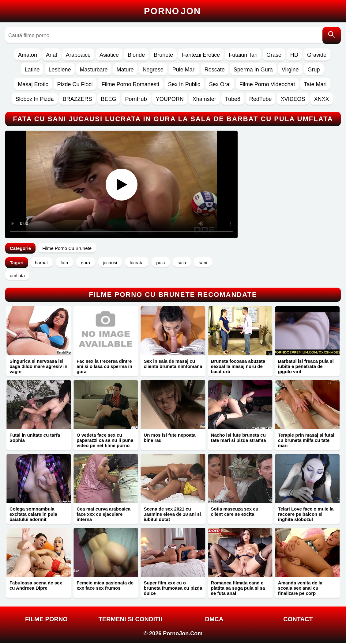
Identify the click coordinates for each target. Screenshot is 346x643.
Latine (31, 70)
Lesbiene (59, 70)
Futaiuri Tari (243, 55)
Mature (125, 70)
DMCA (214, 619)
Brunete (163, 55)
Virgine (290, 70)
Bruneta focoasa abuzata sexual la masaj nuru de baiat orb (238, 366)
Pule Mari (184, 70)
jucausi (110, 262)
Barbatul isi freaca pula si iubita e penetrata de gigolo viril (306, 366)
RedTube (260, 99)
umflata (17, 275)
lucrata (137, 262)
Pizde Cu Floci (75, 84)
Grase (273, 55)
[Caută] (331, 35)
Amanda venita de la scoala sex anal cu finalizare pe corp (300, 588)
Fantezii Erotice (201, 55)
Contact (298, 619)
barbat (41, 262)
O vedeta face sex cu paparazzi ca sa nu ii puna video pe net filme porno (105, 440)
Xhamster (204, 99)
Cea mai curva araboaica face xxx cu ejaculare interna (103, 514)
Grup (314, 70)
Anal (51, 55)
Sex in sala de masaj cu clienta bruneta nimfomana (173, 363)
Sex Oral (220, 84)
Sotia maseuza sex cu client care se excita (234, 511)
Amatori (27, 55)
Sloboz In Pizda (34, 99)
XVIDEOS (292, 99)
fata (64, 262)
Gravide (316, 55)
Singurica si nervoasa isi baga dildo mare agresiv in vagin (38, 366)
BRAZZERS (77, 99)
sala (182, 262)
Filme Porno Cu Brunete (67, 248)
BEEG (108, 99)
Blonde (136, 55)
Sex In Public (184, 84)
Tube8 (232, 99)
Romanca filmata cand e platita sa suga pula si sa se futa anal (238, 588)
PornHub (136, 99)
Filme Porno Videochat (267, 84)
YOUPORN (170, 99)
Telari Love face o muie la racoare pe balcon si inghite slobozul (305, 514)
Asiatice (109, 55)
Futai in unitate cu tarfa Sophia (34, 437)
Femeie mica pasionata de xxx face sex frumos (105, 585)
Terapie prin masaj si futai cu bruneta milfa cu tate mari (306, 440)
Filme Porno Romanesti (130, 84)
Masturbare (94, 70)
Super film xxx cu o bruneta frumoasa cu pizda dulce (173, 588)
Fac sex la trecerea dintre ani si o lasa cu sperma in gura (104, 366)
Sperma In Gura (253, 70)
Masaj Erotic (33, 84)
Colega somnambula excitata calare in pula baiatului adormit (33, 514)
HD (294, 55)
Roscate (215, 70)
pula (160, 262)
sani (203, 262)
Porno (172, 11)
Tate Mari (315, 84)
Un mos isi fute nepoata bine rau (169, 437)
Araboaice (78, 55)
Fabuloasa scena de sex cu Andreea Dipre (35, 585)
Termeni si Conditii (130, 619)
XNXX (321, 99)
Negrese (153, 70)
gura (85, 262)
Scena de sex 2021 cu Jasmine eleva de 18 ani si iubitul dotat (172, 514)
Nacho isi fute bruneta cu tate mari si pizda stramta (238, 437)
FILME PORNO (46, 619)
